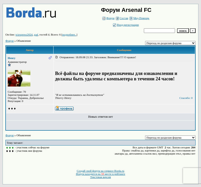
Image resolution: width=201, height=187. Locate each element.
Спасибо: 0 (186, 97)
